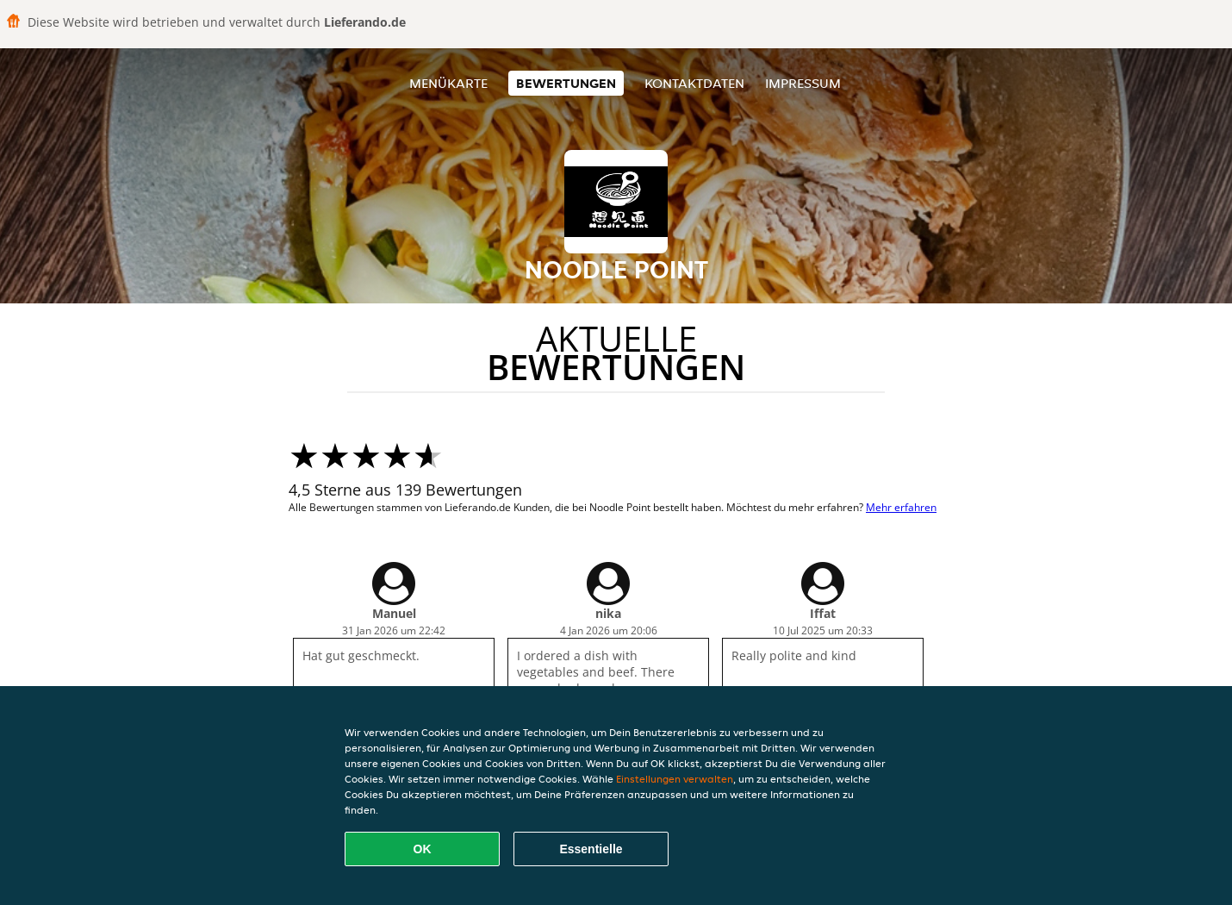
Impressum (803, 83)
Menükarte (448, 83)
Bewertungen (566, 83)
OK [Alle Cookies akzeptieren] (423, 849)
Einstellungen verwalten (674, 778)
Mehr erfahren (901, 507)
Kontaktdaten (694, 83)
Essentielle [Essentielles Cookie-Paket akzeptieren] (590, 849)
